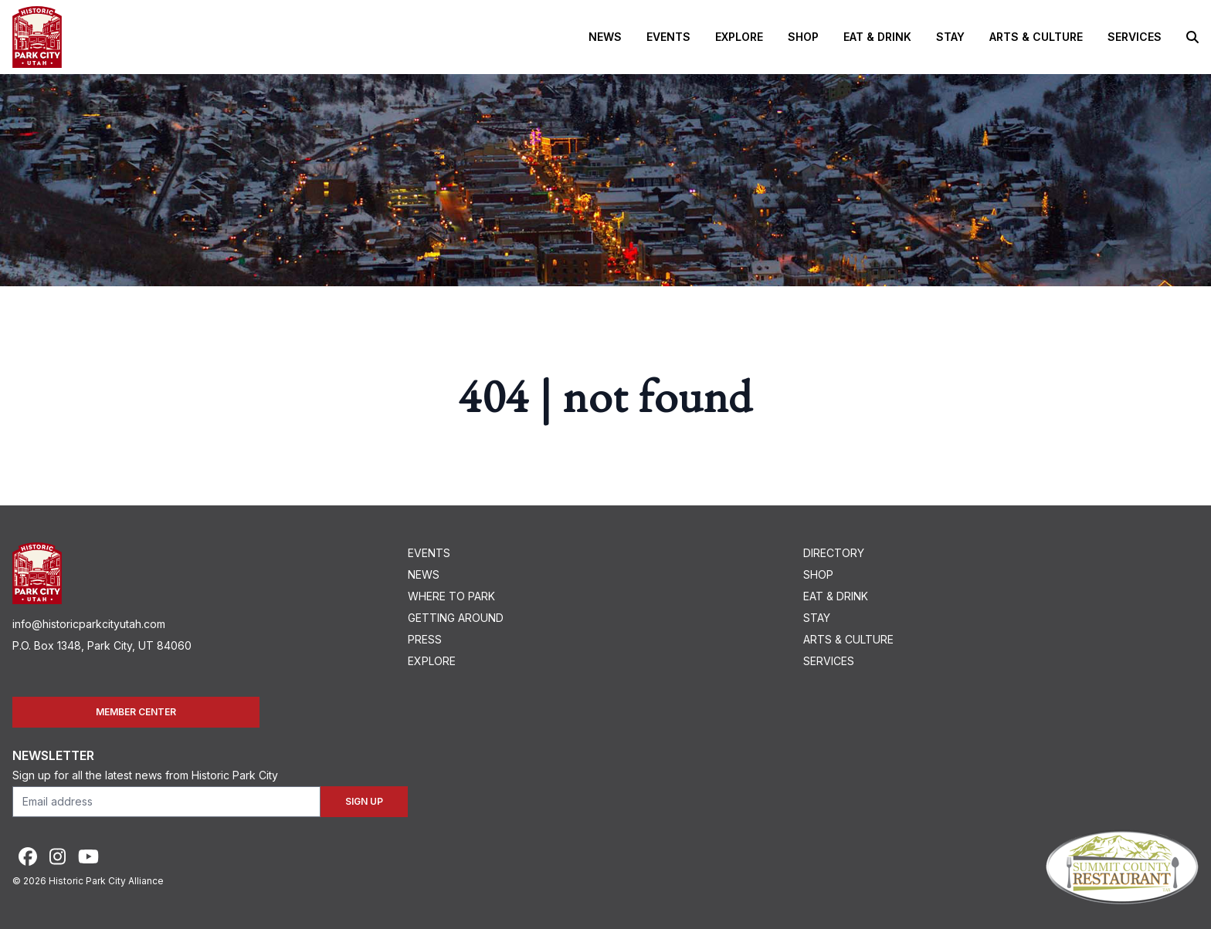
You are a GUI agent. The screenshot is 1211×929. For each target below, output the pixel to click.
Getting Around (456, 617)
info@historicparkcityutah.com (88, 623)
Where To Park (451, 596)
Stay (950, 36)
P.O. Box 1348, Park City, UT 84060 (102, 645)
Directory (833, 552)
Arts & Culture (1036, 36)
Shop (803, 36)
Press (425, 639)
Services (1135, 36)
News (605, 36)
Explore (739, 36)
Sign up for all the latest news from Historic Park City (145, 775)
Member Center (136, 712)
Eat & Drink (877, 36)
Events (668, 36)
